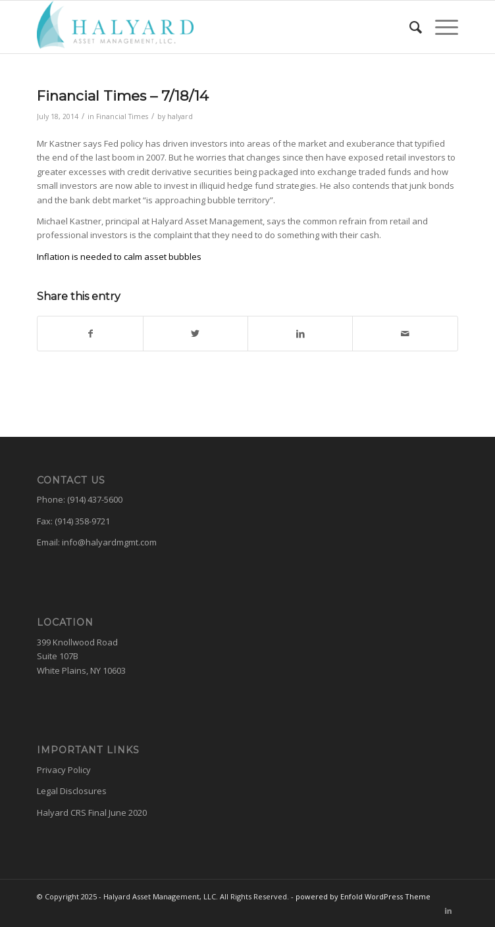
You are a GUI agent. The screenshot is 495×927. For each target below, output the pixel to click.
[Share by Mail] (405, 333)
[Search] (409, 27)
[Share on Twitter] (195, 333)
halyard (180, 116)
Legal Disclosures (72, 791)
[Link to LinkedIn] (448, 910)
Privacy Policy (64, 770)
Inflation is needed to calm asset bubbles (119, 257)
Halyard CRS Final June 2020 (92, 812)
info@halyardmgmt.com (109, 542)
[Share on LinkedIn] (300, 333)
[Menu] (440, 27)
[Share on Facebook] (90, 333)
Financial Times (122, 116)
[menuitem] (409, 27)
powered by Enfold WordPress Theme (363, 896)
